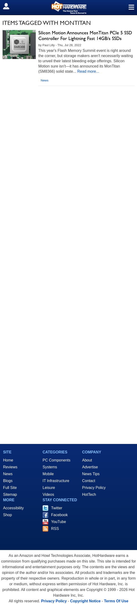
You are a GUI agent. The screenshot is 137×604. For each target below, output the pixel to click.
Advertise (90, 467)
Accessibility (13, 508)
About (87, 460)
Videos (48, 494)
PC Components (56, 460)
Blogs (8, 481)
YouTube (58, 522)
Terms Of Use (116, 601)
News (45, 80)
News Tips (91, 474)
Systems (50, 467)
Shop (7, 515)
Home (8, 460)
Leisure (49, 488)
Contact (88, 481)
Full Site (10, 488)
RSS (55, 529)
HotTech (89, 494)
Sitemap (10, 494)
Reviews (10, 467)
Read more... (88, 71)
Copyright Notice (85, 601)
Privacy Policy (94, 488)
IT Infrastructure (56, 481)
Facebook (59, 515)
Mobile (48, 474)
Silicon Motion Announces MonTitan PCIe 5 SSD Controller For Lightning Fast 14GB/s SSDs (85, 35)
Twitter (56, 508)
